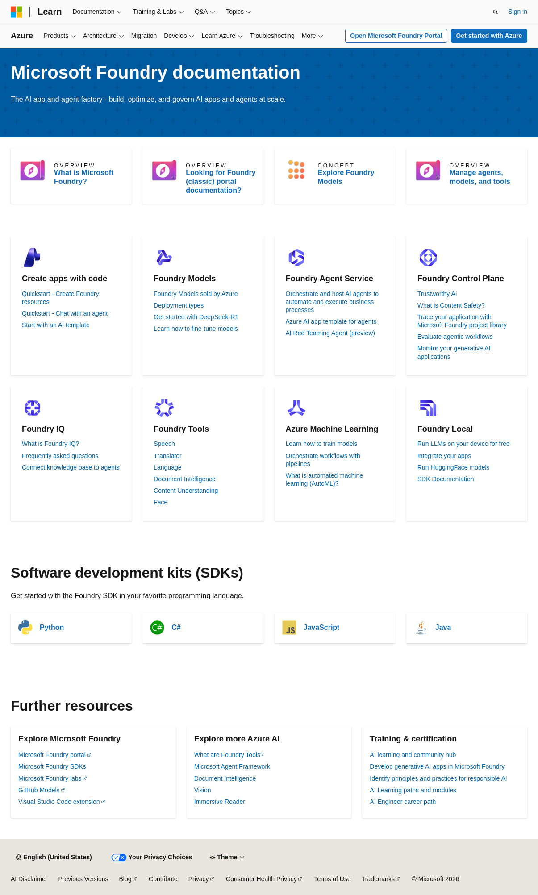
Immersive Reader (219, 801)
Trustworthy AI (437, 293)
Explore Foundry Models (346, 177)
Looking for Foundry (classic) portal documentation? (220, 181)
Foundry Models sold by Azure (196, 293)
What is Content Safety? (451, 305)
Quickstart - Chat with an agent (65, 313)
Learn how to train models (322, 443)
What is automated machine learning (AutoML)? (324, 479)
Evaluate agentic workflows (455, 336)
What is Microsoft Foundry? (83, 177)
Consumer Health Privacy (261, 879)
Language (167, 467)
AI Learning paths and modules (413, 790)
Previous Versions (83, 879)
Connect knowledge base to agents (71, 467)
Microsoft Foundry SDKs (52, 766)
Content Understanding (186, 490)
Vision (202, 790)
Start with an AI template (56, 325)
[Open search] (496, 12)
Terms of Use (332, 879)
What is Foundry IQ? (50, 443)
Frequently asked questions (60, 455)
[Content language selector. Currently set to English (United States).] (54, 857)
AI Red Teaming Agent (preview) (330, 333)
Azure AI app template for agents (331, 321)
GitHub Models (39, 790)
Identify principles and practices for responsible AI (438, 778)
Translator (168, 455)
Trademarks (378, 879)
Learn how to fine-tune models (196, 328)
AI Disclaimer (29, 879)
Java (443, 627)
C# (175, 627)
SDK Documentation (445, 479)
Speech (164, 443)
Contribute (163, 879)
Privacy (198, 879)
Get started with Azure (489, 35)
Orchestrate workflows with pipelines (323, 459)
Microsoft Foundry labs (50, 778)
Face (160, 502)
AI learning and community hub (413, 754)
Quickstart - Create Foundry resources (60, 297)
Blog (125, 879)
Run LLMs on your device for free (463, 443)
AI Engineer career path (403, 801)
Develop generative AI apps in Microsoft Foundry (437, 766)
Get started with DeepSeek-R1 (196, 317)
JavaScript (322, 627)
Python (52, 627)
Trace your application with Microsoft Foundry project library (462, 321)
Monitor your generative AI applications (453, 352)
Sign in (517, 11)
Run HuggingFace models (453, 467)
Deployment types (179, 305)
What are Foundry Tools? (229, 754)
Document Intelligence (185, 479)
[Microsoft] (16, 12)
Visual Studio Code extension (59, 801)
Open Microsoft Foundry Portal (396, 35)
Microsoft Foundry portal (52, 754)
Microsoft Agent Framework (232, 766)
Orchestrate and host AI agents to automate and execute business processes (332, 301)
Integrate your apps (444, 455)
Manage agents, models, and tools (480, 177)
